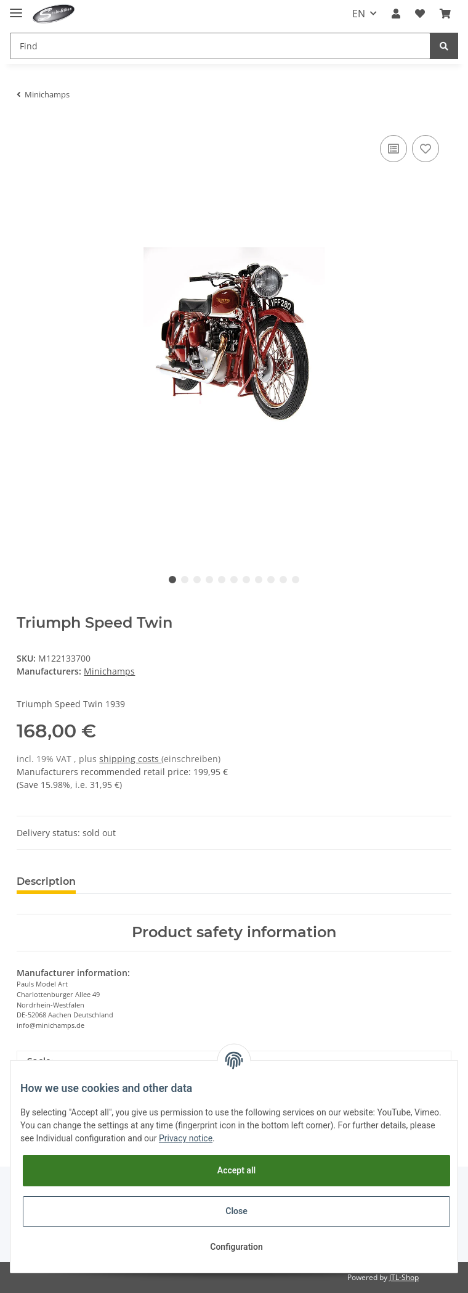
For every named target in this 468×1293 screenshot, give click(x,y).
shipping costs (130, 759)
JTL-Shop (404, 1277)
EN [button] (358, 13)
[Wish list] (420, 13)
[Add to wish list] (425, 148)
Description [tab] (46, 881)
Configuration (236, 1247)
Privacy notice (185, 1138)
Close (236, 1211)
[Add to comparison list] (393, 148)
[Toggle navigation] (16, 7)
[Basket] (445, 13)
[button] (396, 13)
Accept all (236, 1170)
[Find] (220, 46)
